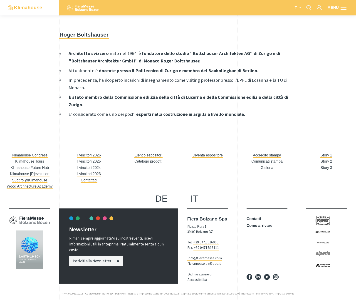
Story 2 (326, 161)
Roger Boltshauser (85, 34)
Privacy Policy (264, 292)
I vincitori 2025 (89, 161)
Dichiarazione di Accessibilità (199, 275)
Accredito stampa (267, 155)
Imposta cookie (284, 292)
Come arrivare (259, 225)
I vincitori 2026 (89, 155)
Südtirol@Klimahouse (29, 180)
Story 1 (326, 155)
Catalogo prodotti (148, 161)
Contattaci (89, 180)
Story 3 (326, 168)
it (296, 8)
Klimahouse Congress (29, 155)
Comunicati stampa (267, 161)
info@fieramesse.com (203, 257)
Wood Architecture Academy (30, 186)
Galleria (267, 168)
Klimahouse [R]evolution (29, 174)
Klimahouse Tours (30, 161)
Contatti (254, 219)
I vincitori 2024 (89, 168)
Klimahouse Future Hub (30, 168)
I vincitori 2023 (89, 174)
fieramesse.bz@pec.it (203, 262)
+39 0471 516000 (204, 242)
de (161, 198)
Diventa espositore (208, 155)
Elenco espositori (148, 155)
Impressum (247, 292)
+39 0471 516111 (205, 247)
